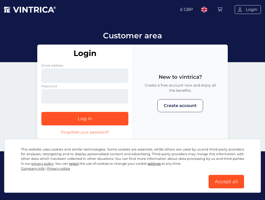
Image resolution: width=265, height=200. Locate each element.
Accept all (226, 181)
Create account (180, 105)
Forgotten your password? (85, 132)
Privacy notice (58, 168)
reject (74, 164)
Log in (85, 119)
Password (49, 86)
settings (154, 164)
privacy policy (42, 164)
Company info (33, 168)
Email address (52, 65)
